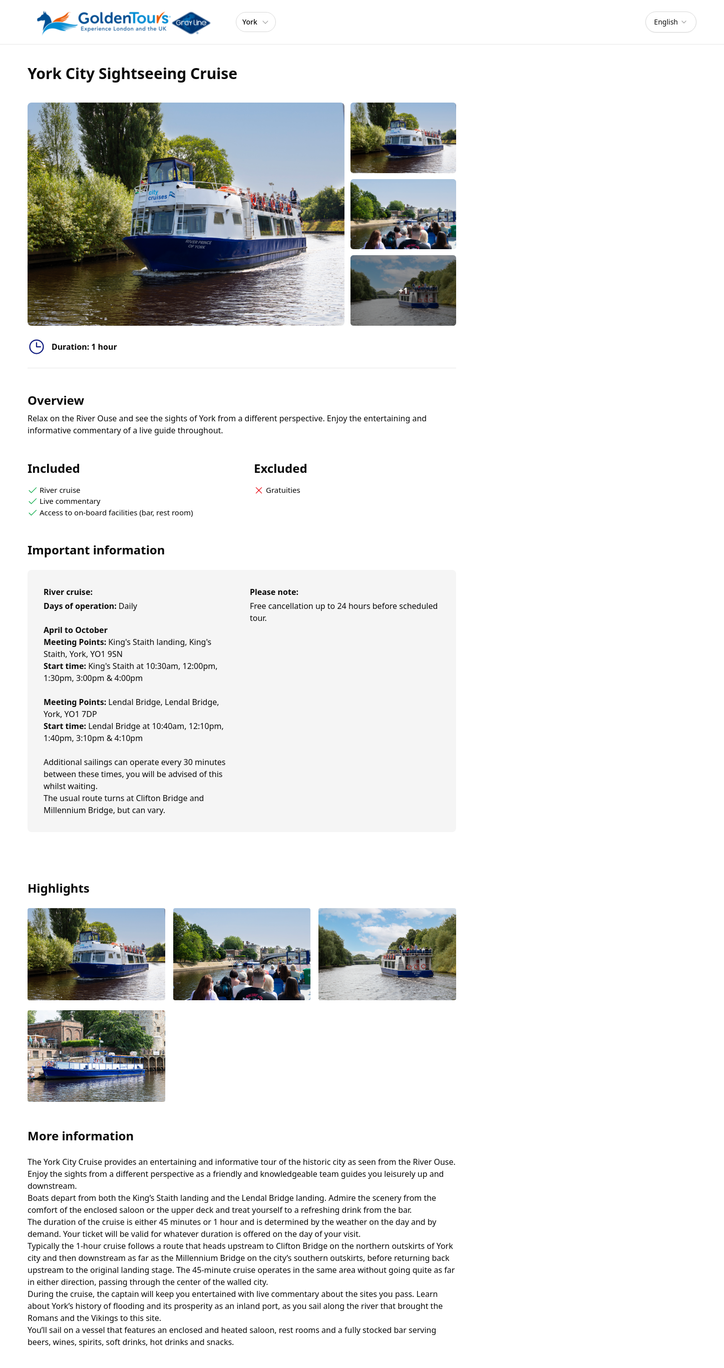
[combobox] (670, 22)
